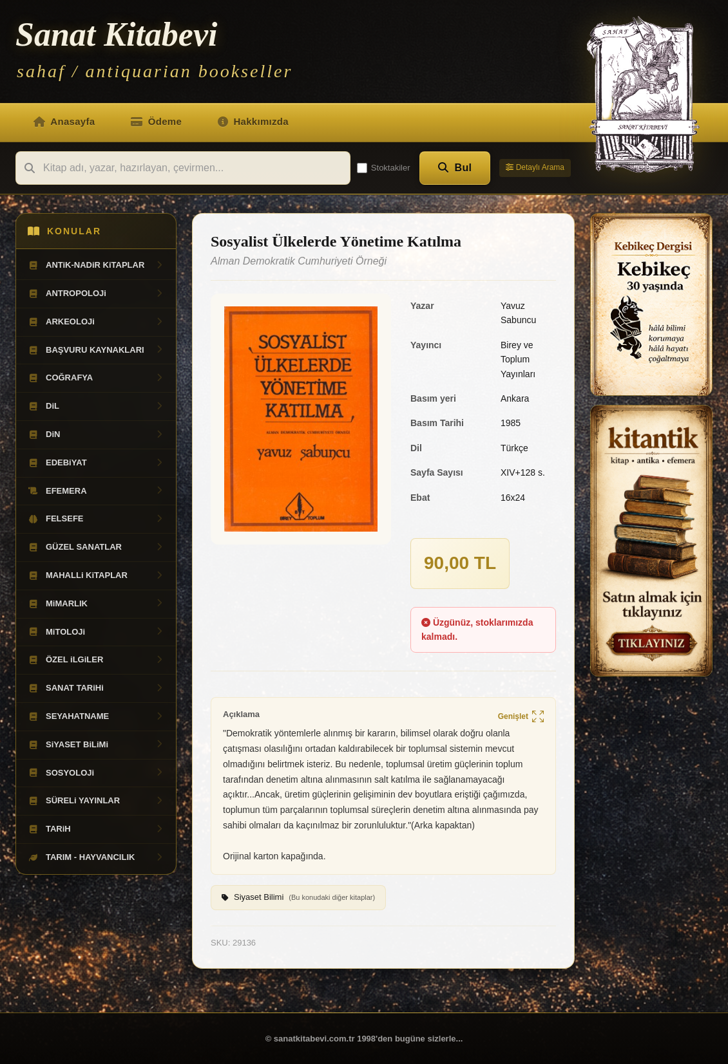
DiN (96, 434)
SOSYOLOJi (96, 773)
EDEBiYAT (96, 463)
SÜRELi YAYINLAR (96, 801)
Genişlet (521, 717)
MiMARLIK (96, 604)
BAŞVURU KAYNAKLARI (96, 350)
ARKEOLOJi (96, 322)
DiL (96, 406)
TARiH (96, 829)
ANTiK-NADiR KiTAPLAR (96, 265)
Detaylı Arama (535, 167)
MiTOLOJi (96, 632)
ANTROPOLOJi (96, 293)
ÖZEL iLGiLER (96, 660)
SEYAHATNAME (96, 716)
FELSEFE (96, 519)
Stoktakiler (383, 168)
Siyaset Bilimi (298, 898)
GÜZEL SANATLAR (96, 547)
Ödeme (156, 121)
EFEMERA (96, 491)
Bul (455, 167)
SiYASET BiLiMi (96, 745)
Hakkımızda (253, 121)
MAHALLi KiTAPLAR (96, 575)
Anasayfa (64, 121)
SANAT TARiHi (96, 688)
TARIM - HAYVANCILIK (96, 857)
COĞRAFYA (96, 378)
